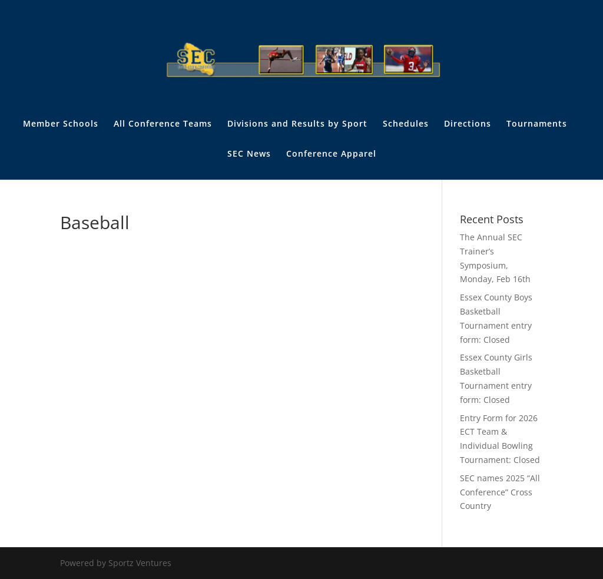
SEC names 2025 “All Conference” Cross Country (500, 492)
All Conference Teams (163, 124)
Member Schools (60, 124)
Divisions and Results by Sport (297, 124)
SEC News (249, 154)
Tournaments (536, 124)
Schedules (406, 124)
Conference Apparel (331, 154)
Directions (467, 124)
